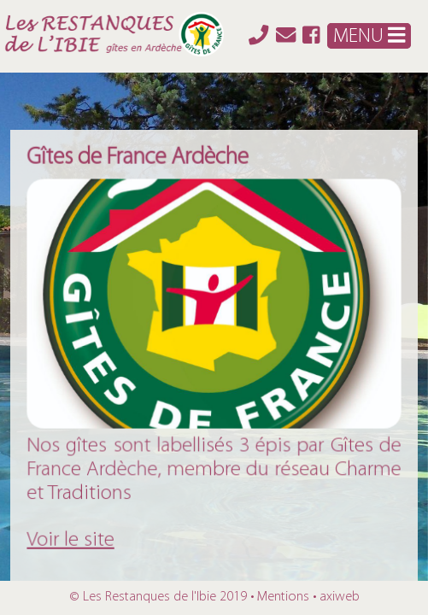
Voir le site (73, 536)
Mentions (283, 597)
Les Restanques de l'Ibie (149, 597)
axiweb (340, 597)
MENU (369, 36)
